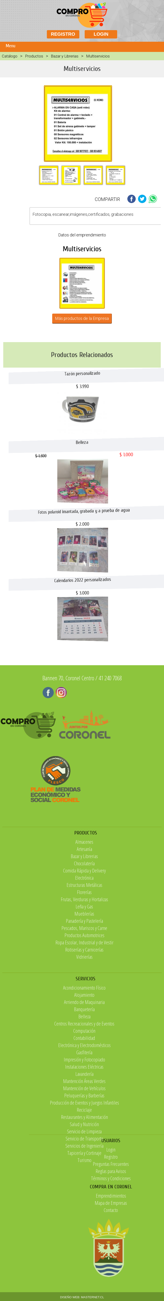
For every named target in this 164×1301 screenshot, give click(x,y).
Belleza (84, 1097)
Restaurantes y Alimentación (84, 1198)
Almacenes (84, 898)
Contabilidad (84, 1119)
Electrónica (84, 934)
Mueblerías (84, 970)
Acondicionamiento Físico (84, 1069)
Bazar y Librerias (64, 56)
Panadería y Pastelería (84, 977)
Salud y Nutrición (84, 1205)
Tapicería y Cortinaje (84, 1234)
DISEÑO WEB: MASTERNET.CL (82, 1297)
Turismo (84, 1241)
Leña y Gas (84, 963)
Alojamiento (84, 1076)
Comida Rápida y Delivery (84, 927)
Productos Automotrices (84, 992)
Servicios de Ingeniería (84, 1227)
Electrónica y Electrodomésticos (84, 1126)
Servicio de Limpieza (84, 1212)
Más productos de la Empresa (82, 318)
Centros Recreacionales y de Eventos (84, 1104)
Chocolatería (84, 920)
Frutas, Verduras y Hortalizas (84, 956)
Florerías (84, 948)
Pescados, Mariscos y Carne (84, 984)
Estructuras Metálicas (84, 941)
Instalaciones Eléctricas (84, 1148)
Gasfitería (84, 1133)
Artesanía (84, 905)
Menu (10, 45)
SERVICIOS (85, 1060)
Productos (34, 56)
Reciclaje (84, 1191)
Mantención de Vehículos (84, 1169)
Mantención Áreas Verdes (84, 1162)
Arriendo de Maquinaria (84, 1083)
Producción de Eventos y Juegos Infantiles (84, 1183)
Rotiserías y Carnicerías (84, 1006)
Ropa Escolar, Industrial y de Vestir (84, 999)
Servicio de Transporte (84, 1219)
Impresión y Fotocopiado (84, 1140)
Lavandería (84, 1155)
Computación (84, 1112)
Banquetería (84, 1090)
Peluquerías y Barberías (84, 1176)
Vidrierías (84, 1013)
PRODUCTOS (85, 890)
